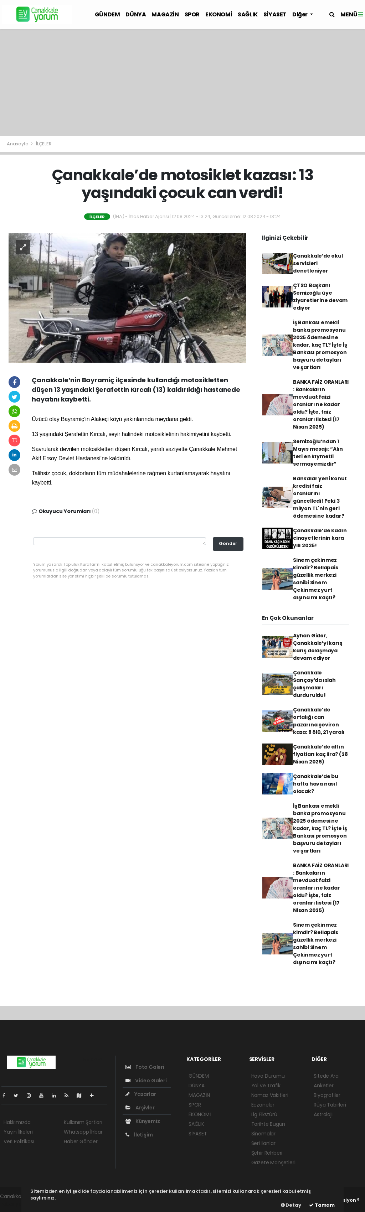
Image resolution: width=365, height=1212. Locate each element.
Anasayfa (18, 143)
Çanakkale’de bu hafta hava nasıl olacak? (315, 784)
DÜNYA (135, 14)
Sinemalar (263, 1133)
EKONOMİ (218, 14)
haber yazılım (16, 1203)
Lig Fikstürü (264, 1114)
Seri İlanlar (263, 1143)
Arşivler (139, 1107)
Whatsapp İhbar (83, 1131)
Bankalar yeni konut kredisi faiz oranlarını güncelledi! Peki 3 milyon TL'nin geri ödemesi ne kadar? (320, 497)
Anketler (323, 1085)
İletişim (139, 1134)
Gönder (228, 543)
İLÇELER (44, 143)
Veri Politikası (19, 1141)
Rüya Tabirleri (330, 1104)
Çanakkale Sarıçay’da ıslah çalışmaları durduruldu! (314, 684)
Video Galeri (145, 1080)
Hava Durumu (268, 1075)
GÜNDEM (107, 14)
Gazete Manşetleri (273, 1162)
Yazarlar (140, 1094)
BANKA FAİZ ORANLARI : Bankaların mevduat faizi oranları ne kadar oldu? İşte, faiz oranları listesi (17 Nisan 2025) (321, 404)
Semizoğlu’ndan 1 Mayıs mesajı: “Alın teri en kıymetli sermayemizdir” (318, 452)
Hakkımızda (17, 1122)
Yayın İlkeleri (18, 1131)
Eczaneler (262, 1104)
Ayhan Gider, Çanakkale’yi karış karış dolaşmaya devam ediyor (318, 647)
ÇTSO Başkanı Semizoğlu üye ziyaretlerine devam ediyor (320, 296)
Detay (291, 1205)
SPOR (192, 14)
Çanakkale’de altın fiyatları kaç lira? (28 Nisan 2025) (320, 754)
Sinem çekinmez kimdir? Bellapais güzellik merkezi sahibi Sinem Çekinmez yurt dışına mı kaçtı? (315, 578)
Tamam (322, 1205)
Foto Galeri (144, 1067)
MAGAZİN (165, 14)
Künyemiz (142, 1121)
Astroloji (323, 1114)
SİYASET (275, 14)
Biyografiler (327, 1095)
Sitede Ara (326, 1075)
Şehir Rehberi (267, 1152)
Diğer (300, 14)
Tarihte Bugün (268, 1124)
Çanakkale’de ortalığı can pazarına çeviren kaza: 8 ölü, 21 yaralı (319, 721)
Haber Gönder (81, 1141)
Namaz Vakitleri (269, 1095)
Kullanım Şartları (83, 1122)
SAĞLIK (248, 14)
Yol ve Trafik (266, 1085)
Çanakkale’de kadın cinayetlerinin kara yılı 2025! (320, 538)
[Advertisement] (182, 82)
